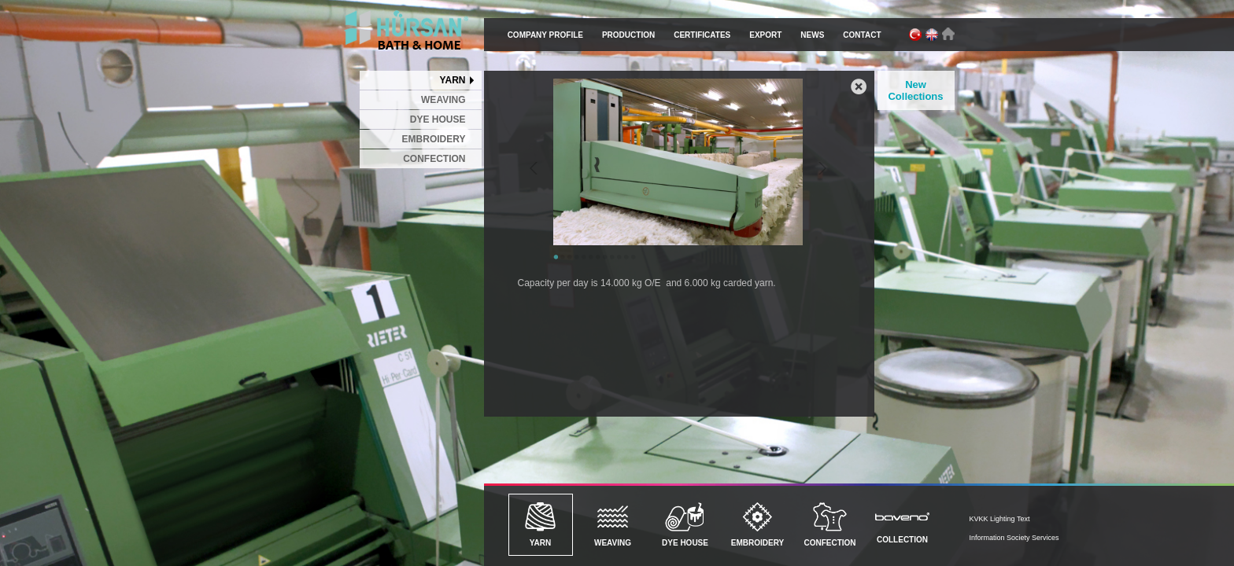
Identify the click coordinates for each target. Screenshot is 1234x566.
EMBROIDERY (434, 139)
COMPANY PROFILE (545, 35)
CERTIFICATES (702, 35)
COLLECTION (902, 523)
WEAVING (443, 99)
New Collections (915, 90)
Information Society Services (1014, 538)
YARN (453, 80)
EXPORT (765, 35)
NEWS (812, 35)
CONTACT (862, 35)
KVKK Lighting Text (1000, 519)
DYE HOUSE (438, 119)
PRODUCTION (628, 35)
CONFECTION (434, 158)
